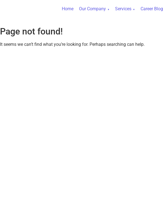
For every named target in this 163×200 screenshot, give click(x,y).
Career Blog (152, 8)
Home (67, 8)
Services (123, 8)
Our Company (92, 8)
